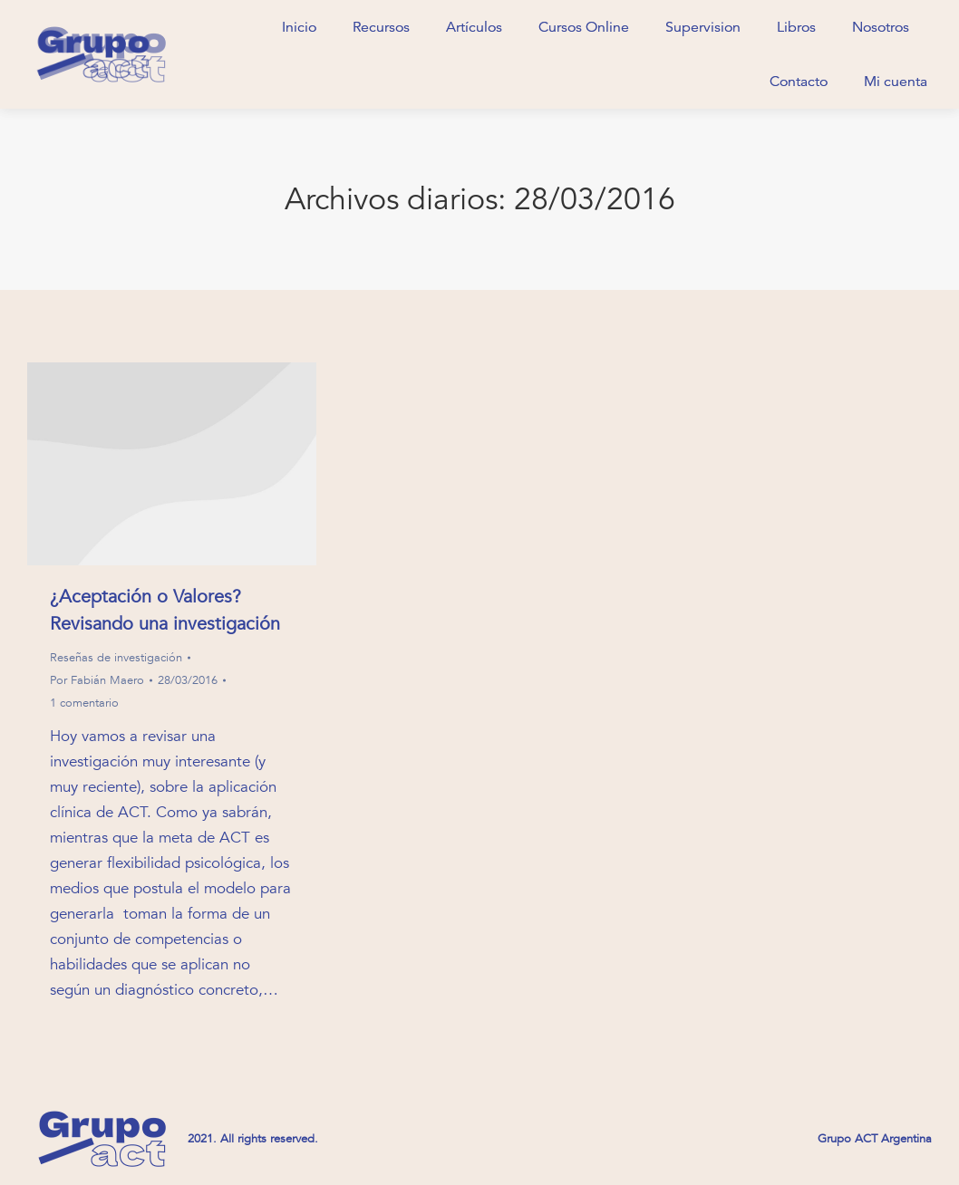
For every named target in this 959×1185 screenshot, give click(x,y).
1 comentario (84, 703)
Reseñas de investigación (116, 658)
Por (97, 680)
